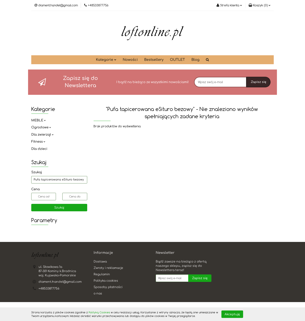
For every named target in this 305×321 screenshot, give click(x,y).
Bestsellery (154, 60)
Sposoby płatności (108, 287)
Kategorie (106, 60)
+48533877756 (48, 288)
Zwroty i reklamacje (108, 268)
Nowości (130, 60)
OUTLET (177, 60)
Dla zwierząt (42, 134)
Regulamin (102, 274)
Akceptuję (232, 314)
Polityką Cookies (99, 312)
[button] (259, 5)
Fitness (38, 141)
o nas (98, 293)
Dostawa (100, 261)
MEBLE (38, 120)
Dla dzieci (39, 149)
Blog (195, 60)
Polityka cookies (106, 280)
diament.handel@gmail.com (60, 281)
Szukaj (59, 207)
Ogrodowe (41, 127)
